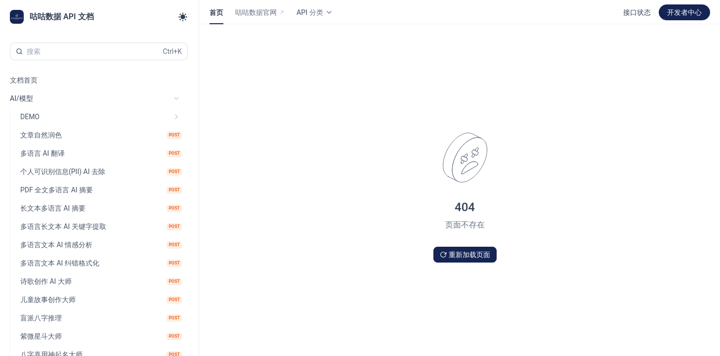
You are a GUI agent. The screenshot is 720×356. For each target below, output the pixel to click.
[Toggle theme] (182, 16)
